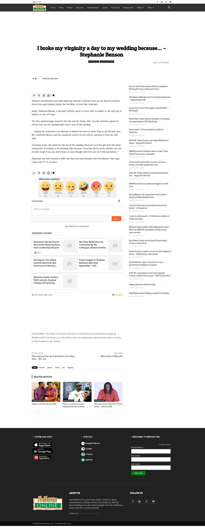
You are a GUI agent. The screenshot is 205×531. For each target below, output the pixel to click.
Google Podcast (90, 408)
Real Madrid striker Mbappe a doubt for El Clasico (149, 293)
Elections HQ (128, 7)
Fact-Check (115, 7)
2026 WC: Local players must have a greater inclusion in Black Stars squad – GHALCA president (149, 274)
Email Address (138, 412)
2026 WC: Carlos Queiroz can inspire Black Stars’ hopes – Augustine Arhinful (149, 141)
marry (57, 332)
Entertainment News (107, 61)
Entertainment (93, 7)
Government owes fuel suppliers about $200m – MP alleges (149, 109)
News (61, 7)
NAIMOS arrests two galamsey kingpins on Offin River (148, 185)
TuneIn (86, 413)
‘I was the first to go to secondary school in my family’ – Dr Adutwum (148, 206)
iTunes (86, 419)
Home (53, 7)
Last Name (135, 429)
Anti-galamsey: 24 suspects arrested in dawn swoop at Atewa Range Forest (147, 195)
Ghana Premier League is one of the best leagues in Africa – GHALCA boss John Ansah (150, 252)
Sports (104, 7)
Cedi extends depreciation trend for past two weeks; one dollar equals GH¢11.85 (147, 163)
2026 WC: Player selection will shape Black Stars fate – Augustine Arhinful (148, 174)
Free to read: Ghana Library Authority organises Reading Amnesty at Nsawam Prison (148, 87)
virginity (70, 332)
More (151, 7)
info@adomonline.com (88, 478)
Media (140, 7)
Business (80, 7)
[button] (169, 8)
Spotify (87, 424)
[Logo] (41, 7)
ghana (49, 332)
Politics (70, 7)
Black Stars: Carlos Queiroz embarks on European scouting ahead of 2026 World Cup (149, 120)
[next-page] (37, 377)
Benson (42, 332)
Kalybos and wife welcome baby (44, 369)
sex (63, 332)
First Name (135, 421)
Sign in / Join (37, 2)
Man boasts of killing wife (112, 321)
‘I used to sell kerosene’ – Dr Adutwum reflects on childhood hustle (149, 217)
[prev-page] (33, 377)
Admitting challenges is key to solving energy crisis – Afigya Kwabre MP (149, 98)
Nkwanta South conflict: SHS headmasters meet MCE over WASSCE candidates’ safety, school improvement (149, 229)
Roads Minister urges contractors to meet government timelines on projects (146, 263)
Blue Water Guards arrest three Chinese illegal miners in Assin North (148, 241)
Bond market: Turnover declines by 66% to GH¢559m (146, 131)
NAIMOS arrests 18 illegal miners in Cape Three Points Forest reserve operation (148, 152)
